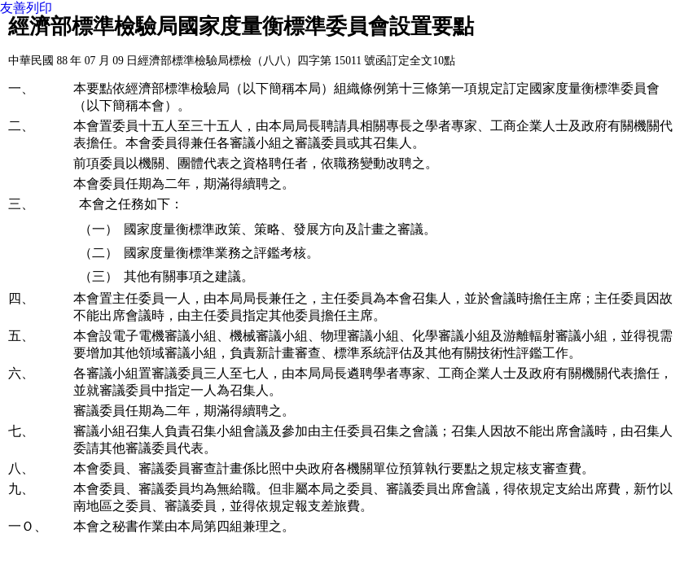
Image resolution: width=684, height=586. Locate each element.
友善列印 (26, 8)
